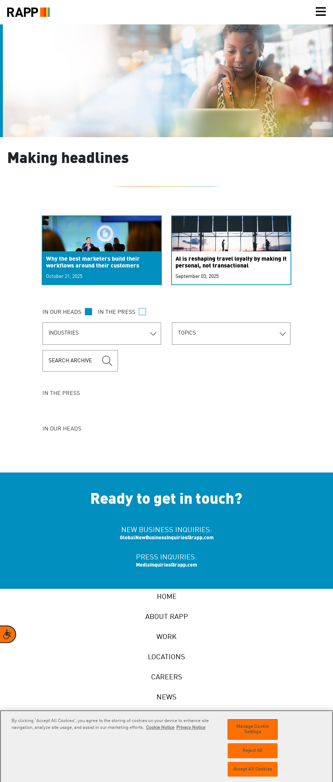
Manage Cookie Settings (252, 732)
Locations (166, 657)
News (166, 697)
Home (167, 597)
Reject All (252, 753)
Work (166, 637)
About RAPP (166, 617)
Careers (166, 677)
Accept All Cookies (252, 772)
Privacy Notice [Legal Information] (190, 731)
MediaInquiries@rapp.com (166, 565)
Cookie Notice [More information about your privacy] (160, 731)
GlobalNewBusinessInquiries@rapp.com (167, 537)
